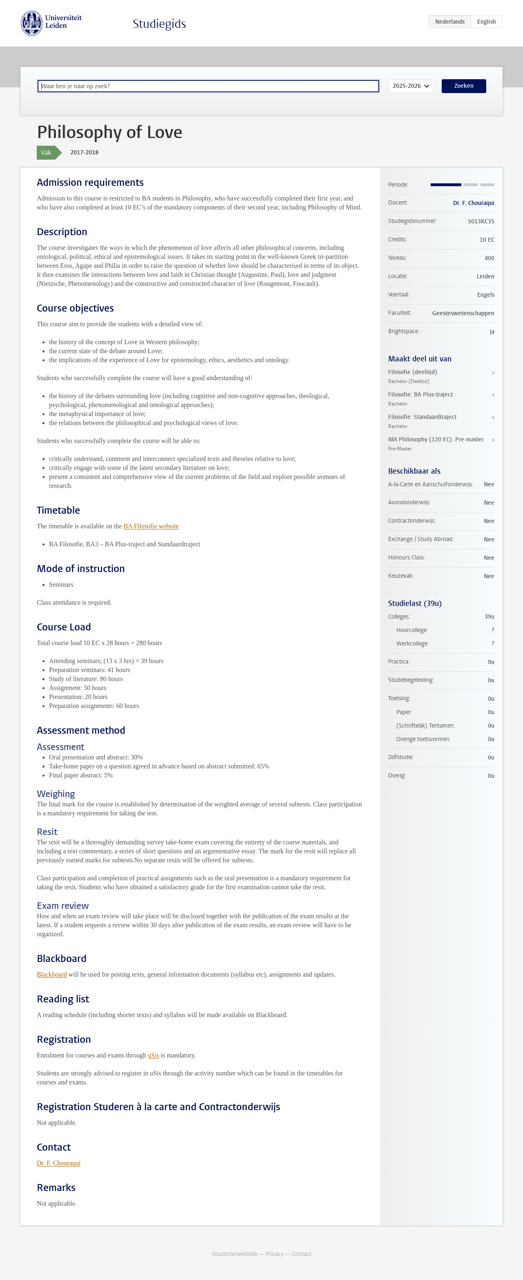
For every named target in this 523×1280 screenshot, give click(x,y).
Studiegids (159, 23)
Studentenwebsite (234, 1254)
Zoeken (464, 86)
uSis (153, 1055)
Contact (301, 1254)
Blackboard (52, 974)
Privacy (275, 1254)
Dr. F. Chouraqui (58, 1163)
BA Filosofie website (151, 526)
